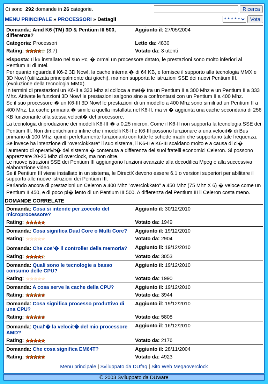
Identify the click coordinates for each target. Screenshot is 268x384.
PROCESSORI (75, 19)
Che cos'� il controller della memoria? (80, 248)
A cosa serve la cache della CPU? (73, 287)
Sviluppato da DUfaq (123, 366)
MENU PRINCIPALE (28, 19)
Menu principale (79, 366)
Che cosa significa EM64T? (66, 349)
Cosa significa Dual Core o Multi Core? (80, 231)
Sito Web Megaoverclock (179, 366)
